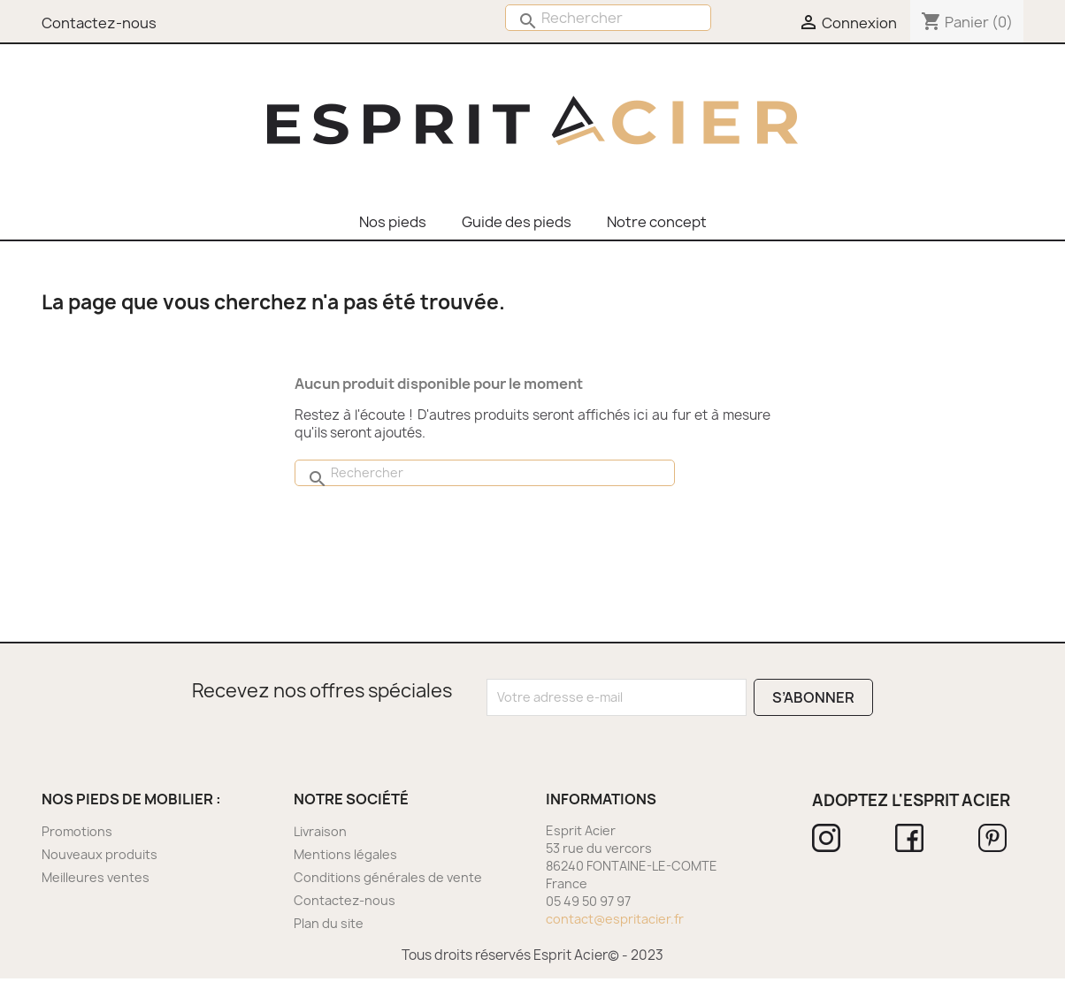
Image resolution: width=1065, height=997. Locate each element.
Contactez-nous (344, 900)
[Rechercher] (608, 17)
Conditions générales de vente (388, 877)
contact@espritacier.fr (615, 918)
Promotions (77, 831)
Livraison (320, 831)
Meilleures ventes (95, 877)
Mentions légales (345, 854)
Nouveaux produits (99, 854)
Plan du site (329, 923)
